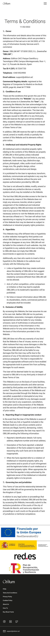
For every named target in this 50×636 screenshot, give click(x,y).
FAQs (4, 589)
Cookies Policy (7, 600)
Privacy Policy (7, 596)
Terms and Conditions (10, 593)
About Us (6, 604)
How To (5, 608)
